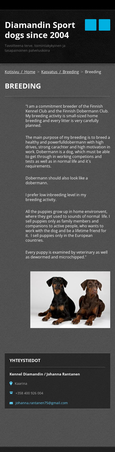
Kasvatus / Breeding (60, 71)
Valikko (104, 25)
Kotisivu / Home (20, 71)
